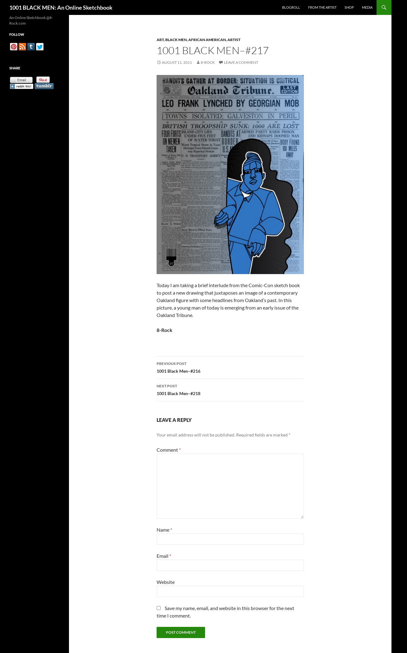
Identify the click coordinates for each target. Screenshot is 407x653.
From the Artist (322, 7)
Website (166, 582)
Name (164, 530)
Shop (349, 7)
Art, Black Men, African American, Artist (198, 39)
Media (367, 7)
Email (164, 556)
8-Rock (208, 62)
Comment (169, 450)
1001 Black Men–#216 (230, 367)
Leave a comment (241, 62)
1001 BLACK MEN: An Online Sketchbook (60, 7)
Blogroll (291, 7)
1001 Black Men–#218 (230, 389)
